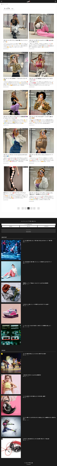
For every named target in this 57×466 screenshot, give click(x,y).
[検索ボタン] (55, 1)
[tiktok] (27, 462)
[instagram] (26, 462)
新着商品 (10, 226)
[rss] (30, 462)
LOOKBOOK (46, 226)
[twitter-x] (24, 462)
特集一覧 (28, 226)
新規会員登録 (28, 231)
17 (34, 208)
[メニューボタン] (1, 1)
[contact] (32, 462)
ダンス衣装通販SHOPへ (28, 224)
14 (25, 208)
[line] (29, 462)
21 (38, 208)
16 (31, 208)
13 (22, 208)
